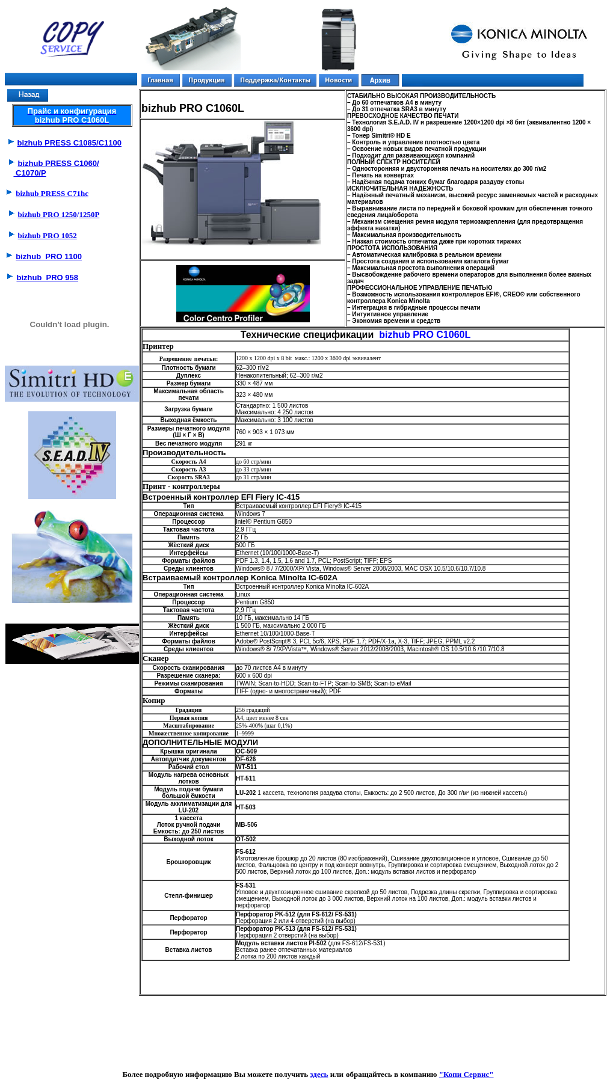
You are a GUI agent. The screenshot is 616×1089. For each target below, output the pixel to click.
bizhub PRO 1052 (47, 235)
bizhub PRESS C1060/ (58, 163)
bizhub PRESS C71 (52, 193)
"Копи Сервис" (466, 1074)
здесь (319, 1074)
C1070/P (29, 172)
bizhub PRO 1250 (47, 214)
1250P (89, 214)
